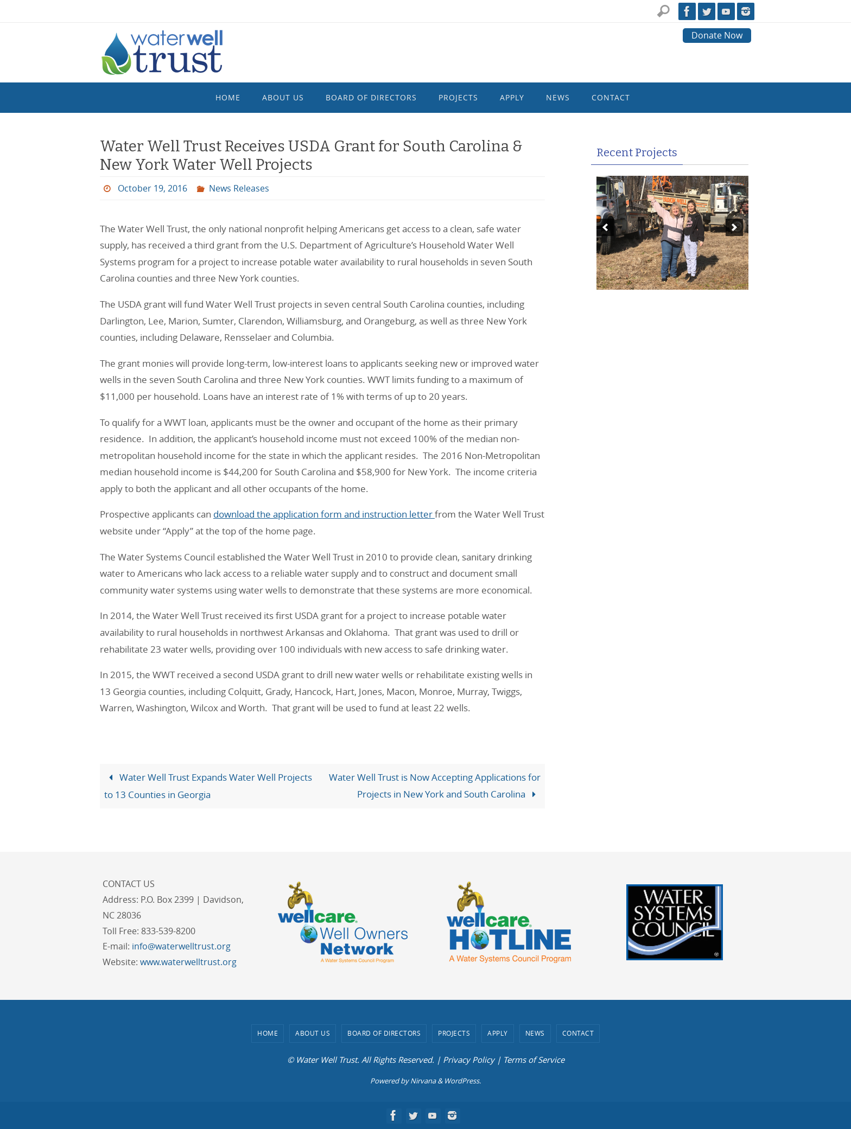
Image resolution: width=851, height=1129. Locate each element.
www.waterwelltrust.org (188, 962)
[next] (734, 227)
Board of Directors (384, 1033)
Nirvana (423, 1081)
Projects (454, 1033)
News (535, 1033)
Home (267, 1033)
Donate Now (716, 35)
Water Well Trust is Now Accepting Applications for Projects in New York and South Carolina (435, 785)
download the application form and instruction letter (324, 514)
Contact (578, 1033)
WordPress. (462, 1081)
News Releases (239, 188)
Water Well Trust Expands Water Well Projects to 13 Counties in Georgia (208, 786)
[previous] (605, 227)
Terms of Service (533, 1059)
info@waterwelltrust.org (181, 946)
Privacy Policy (468, 1059)
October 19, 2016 (152, 188)
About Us (312, 1033)
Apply (497, 1033)
